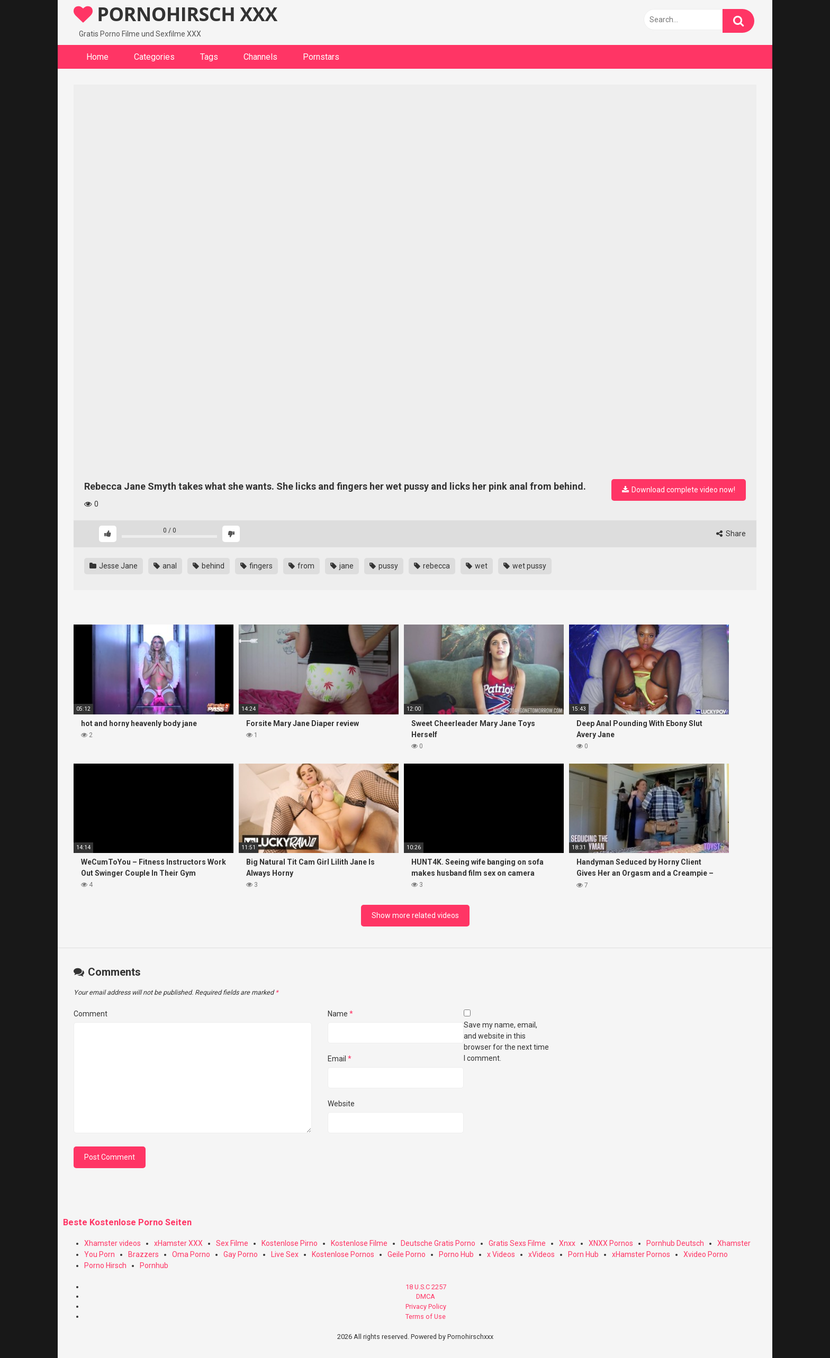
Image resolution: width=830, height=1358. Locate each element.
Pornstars (321, 57)
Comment (90, 1014)
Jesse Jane (113, 566)
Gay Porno (240, 1254)
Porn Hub (583, 1254)
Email (339, 1058)
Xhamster (734, 1243)
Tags (209, 57)
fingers (256, 566)
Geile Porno (406, 1254)
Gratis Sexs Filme (517, 1243)
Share (731, 533)
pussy (383, 566)
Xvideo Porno (705, 1254)
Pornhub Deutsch (675, 1243)
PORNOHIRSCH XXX (175, 14)
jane (342, 566)
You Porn (99, 1254)
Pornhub (154, 1265)
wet (477, 566)
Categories (154, 57)
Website (341, 1103)
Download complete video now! (678, 489)
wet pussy (524, 566)
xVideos (541, 1254)
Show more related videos (415, 915)
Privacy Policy (425, 1306)
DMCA (425, 1296)
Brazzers (143, 1254)
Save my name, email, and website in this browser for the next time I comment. (506, 1041)
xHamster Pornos (641, 1254)
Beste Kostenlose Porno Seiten (127, 1222)
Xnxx (567, 1243)
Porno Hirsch (105, 1265)
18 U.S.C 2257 (425, 1287)
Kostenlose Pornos (343, 1254)
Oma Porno (191, 1254)
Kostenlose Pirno (289, 1243)
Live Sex (285, 1254)
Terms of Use (425, 1316)
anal (165, 566)
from (301, 566)
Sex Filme (232, 1243)
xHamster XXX (178, 1243)
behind (208, 566)
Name (340, 1014)
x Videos (501, 1254)
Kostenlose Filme (359, 1243)
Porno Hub (456, 1254)
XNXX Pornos (611, 1243)
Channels (260, 57)
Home (97, 57)
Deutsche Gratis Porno (438, 1243)
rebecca (432, 566)
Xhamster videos (112, 1243)
